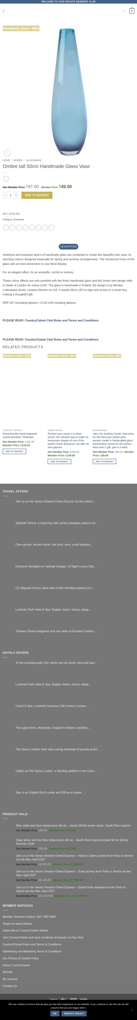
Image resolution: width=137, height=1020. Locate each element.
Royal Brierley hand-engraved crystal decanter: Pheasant (20, 435)
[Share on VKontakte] (38, 228)
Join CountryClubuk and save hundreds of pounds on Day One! (43, 937)
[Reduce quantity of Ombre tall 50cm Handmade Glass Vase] (5, 195)
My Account (10, 979)
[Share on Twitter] (19, 228)
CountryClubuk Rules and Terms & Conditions (32, 944)
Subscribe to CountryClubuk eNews (25, 930)
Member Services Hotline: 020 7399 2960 (29, 916)
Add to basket (37, 195)
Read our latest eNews (17, 923)
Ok (55, 1013)
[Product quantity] (10, 195)
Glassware (33, 160)
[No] (132, 1011)
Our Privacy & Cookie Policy (21, 958)
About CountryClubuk (16, 965)
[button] (5, 11)
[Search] (125, 10)
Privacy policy (74, 1013)
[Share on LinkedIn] (45, 228)
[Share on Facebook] (12, 228)
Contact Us (10, 986)
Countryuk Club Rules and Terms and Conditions (62, 320)
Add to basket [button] (14, 451)
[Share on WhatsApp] (6, 228)
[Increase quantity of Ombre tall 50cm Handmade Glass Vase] (16, 195)
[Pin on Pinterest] (32, 228)
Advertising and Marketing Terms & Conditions (32, 951)
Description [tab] (68, 246)
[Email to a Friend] (25, 228)
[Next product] (6, 178)
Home (6, 160)
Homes (18, 160)
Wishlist (8, 972)
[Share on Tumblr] (51, 228)
